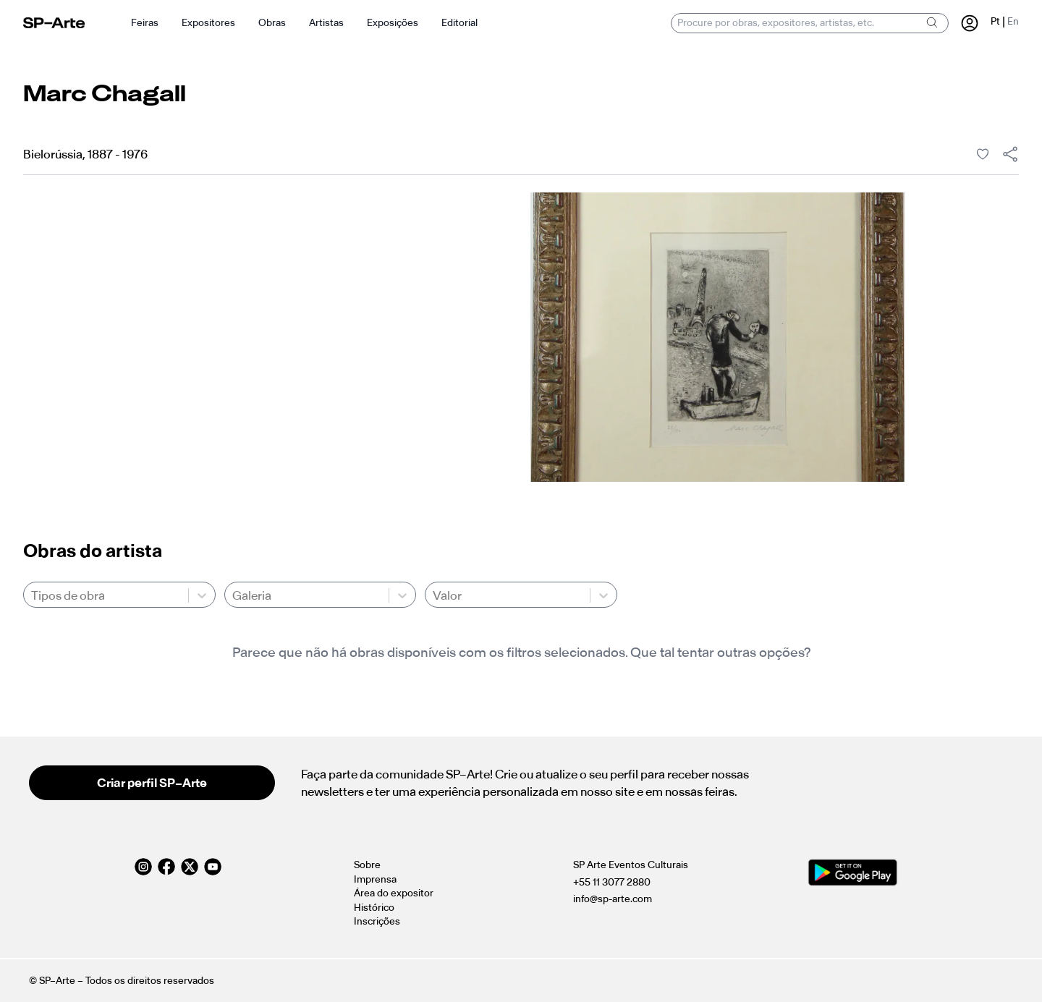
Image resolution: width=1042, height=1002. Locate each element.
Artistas (326, 23)
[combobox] (32, 595)
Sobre (367, 865)
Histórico (374, 907)
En (1013, 21)
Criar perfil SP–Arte (152, 783)
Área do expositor (393, 893)
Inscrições (377, 921)
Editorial (459, 23)
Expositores (208, 23)
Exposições (392, 23)
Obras (272, 23)
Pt (995, 21)
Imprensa (375, 879)
